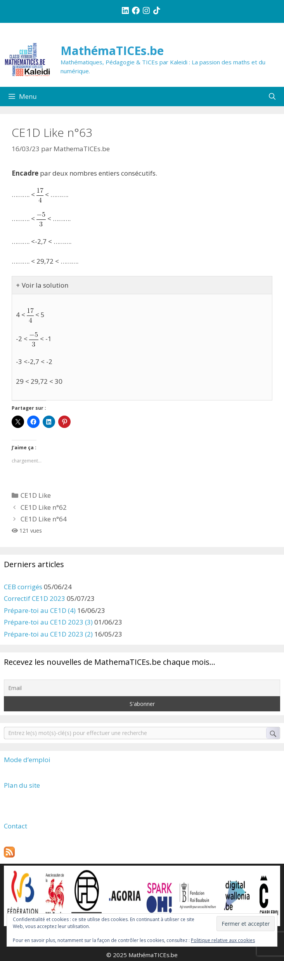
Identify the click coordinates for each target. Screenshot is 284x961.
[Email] (142, 688)
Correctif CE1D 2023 (34, 598)
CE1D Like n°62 (44, 507)
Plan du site (22, 785)
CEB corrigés (23, 586)
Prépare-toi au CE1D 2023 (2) (48, 634)
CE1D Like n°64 (44, 518)
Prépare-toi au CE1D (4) (40, 610)
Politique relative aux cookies (223, 940)
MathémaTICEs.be (112, 51)
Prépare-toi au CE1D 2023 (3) (48, 622)
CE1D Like (36, 495)
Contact (15, 825)
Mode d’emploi (27, 759)
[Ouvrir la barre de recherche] (272, 96)
